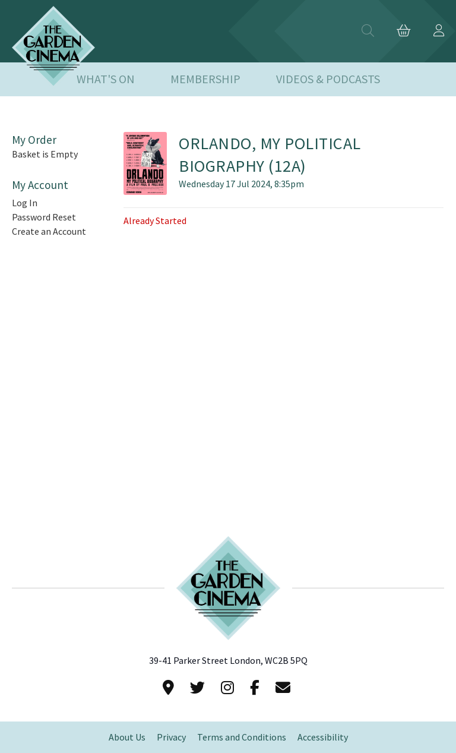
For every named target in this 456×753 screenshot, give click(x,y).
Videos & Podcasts (328, 79)
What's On (106, 79)
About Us (127, 737)
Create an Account (49, 231)
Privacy (171, 737)
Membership (205, 79)
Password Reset (44, 217)
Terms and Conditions (241, 737)
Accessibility (322, 737)
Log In (24, 203)
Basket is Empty (45, 154)
